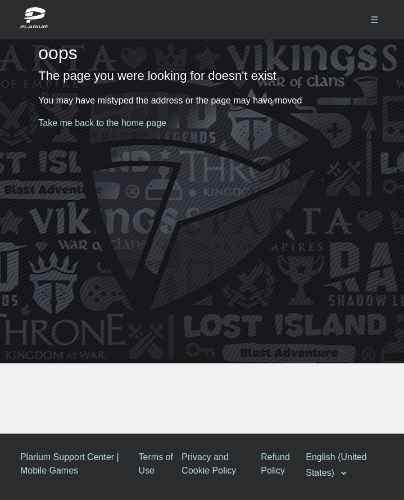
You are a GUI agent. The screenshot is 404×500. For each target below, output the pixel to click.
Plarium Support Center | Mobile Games (69, 463)
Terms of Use (156, 463)
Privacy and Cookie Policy (208, 463)
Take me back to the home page (102, 123)
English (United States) (336, 465)
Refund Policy (275, 463)
